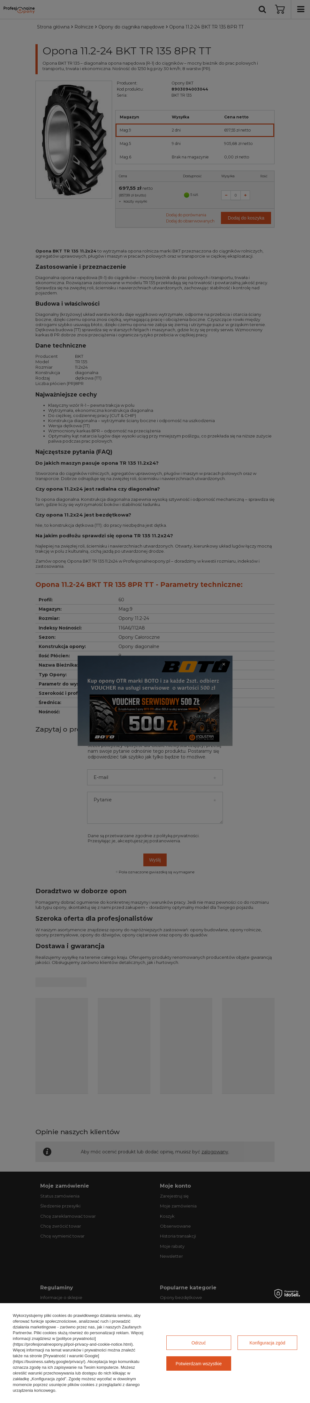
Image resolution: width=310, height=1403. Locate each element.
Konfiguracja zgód (267, 1342)
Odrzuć (199, 1342)
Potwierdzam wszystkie (199, 1363)
